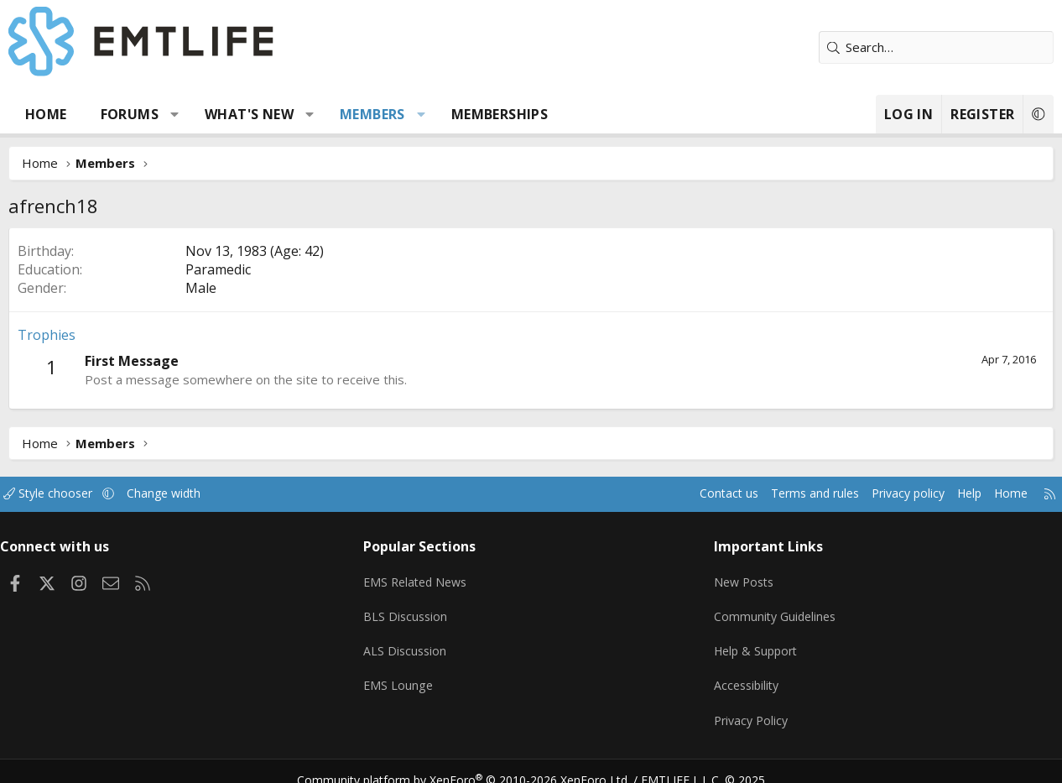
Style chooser (65, 493)
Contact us (695, 493)
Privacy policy (886, 493)
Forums (130, 114)
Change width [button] (186, 493)
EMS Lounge (403, 674)
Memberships (499, 114)
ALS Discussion (410, 642)
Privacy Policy (749, 707)
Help (952, 493)
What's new (249, 114)
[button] (175, 114)
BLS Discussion (410, 609)
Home (46, 114)
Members (372, 114)
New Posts (742, 576)
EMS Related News (422, 576)
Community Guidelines (773, 609)
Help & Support (754, 642)
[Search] (936, 47)
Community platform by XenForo (474, 762)
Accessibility (744, 674)
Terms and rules (786, 493)
